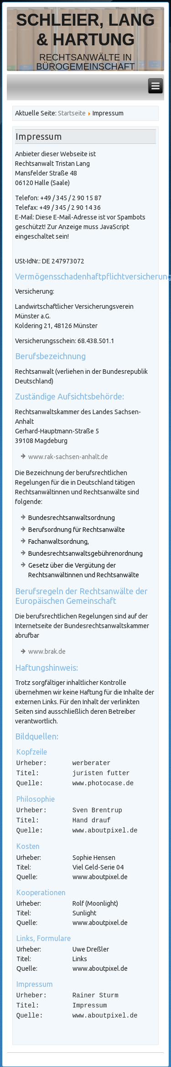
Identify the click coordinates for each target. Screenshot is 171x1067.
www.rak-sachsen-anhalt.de (68, 456)
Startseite (72, 113)
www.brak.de (47, 651)
